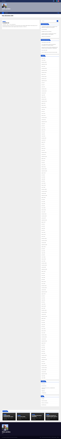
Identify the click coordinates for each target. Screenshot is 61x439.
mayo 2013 (43, 123)
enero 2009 (43, 187)
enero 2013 (43, 127)
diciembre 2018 (44, 76)
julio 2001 (43, 361)
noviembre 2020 (44, 68)
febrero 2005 (44, 281)
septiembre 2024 (44, 64)
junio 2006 (43, 250)
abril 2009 (43, 181)
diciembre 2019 (44, 72)
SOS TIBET (48, 42)
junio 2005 (43, 275)
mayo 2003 (43, 324)
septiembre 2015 (44, 101)
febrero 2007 (44, 234)
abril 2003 (43, 326)
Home (40, 437)
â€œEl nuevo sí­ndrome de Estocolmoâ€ (51, 52)
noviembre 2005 (44, 265)
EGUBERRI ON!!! (6, 22)
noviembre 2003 (44, 312)
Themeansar (15, 437)
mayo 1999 (43, 375)
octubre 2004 (44, 289)
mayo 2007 (43, 228)
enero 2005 (43, 283)
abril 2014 (43, 111)
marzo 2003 (43, 328)
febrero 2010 (44, 166)
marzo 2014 (43, 113)
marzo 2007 (43, 232)
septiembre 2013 (44, 121)
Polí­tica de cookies (53, 437)
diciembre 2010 (44, 152)
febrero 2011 (43, 148)
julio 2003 (43, 320)
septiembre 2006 (44, 244)
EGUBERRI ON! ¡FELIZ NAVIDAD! (46, 31)
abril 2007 (43, 230)
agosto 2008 (43, 197)
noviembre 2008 (44, 191)
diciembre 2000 (44, 365)
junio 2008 (43, 201)
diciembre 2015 (44, 99)
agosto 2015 (43, 103)
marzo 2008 (43, 207)
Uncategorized (44, 392)
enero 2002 (43, 353)
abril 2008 (43, 205)
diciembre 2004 (44, 285)
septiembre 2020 (44, 70)
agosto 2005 (43, 271)
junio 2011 (43, 146)
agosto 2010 (43, 158)
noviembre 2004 (44, 287)
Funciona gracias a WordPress (5, 437)
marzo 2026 (43, 60)
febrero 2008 (44, 209)
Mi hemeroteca (44, 385)
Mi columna (4, 21)
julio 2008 (43, 199)
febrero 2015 (43, 105)
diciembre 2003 (44, 310)
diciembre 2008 (44, 189)
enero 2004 (43, 308)
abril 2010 (43, 162)
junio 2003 (43, 322)
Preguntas (43, 390)
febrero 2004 (44, 306)
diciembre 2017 (44, 78)
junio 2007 (43, 226)
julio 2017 (43, 82)
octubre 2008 (44, 193)
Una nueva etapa (44, 29)
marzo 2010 (43, 164)
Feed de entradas (44, 400)
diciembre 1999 (44, 369)
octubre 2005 (44, 267)
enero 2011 (43, 150)
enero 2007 (43, 236)
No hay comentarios (13, 24)
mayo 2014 (43, 109)
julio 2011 (43, 144)
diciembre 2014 (44, 107)
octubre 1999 (44, 371)
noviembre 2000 (44, 367)
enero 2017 (43, 86)
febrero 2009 (44, 185)
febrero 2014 (44, 115)
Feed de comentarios (45, 402)
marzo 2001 (43, 363)
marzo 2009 (43, 183)
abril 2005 (43, 279)
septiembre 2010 (44, 156)
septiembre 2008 (44, 195)
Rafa (8, 24)
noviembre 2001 (44, 355)
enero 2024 (43, 66)
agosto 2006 (43, 246)
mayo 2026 (43, 58)
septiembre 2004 (44, 291)
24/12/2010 (4, 24)
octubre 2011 (44, 140)
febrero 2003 (44, 330)
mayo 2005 (43, 277)
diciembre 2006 (44, 238)
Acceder (43, 398)
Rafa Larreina (6, 9)
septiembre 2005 (44, 269)
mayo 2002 (43, 349)
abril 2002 (43, 351)
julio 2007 (43, 224)
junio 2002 (43, 347)
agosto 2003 (43, 318)
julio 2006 (43, 248)
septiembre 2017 (44, 80)
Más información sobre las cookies (46, 437)
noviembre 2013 (44, 117)
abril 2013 (43, 125)
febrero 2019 (44, 74)
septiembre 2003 (44, 316)
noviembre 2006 (44, 240)
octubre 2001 (44, 357)
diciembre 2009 (44, 168)
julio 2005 (43, 273)
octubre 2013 (44, 119)
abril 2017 (43, 84)
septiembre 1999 (44, 373)
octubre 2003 (44, 314)
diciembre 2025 (44, 62)
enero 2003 (43, 332)
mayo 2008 (43, 203)
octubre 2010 (44, 154)
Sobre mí (58, 437)
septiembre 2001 (44, 359)
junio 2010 (43, 160)
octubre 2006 (44, 242)
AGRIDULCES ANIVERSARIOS (46, 36)
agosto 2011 (43, 142)
